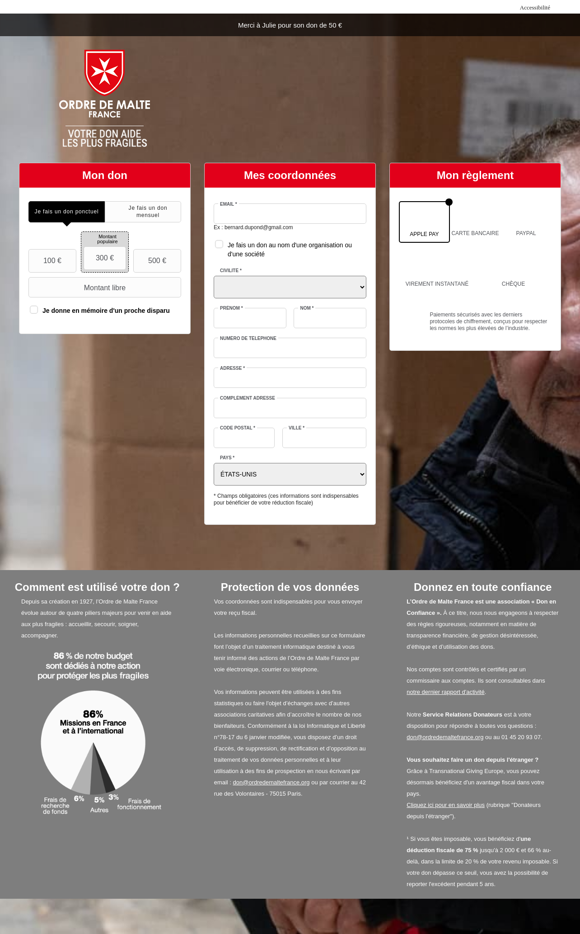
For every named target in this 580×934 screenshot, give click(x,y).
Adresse (232, 368)
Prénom (231, 308)
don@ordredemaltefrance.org (271, 782)
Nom (306, 308)
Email (228, 204)
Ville (296, 427)
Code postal (237, 427)
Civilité (231, 270)
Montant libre (78, 287)
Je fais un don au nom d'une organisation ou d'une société (290, 249)
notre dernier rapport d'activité (445, 692)
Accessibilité (535, 7)
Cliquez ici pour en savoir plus (446, 805)
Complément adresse (247, 398)
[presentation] (66, 212)
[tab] (66, 211)
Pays (227, 457)
